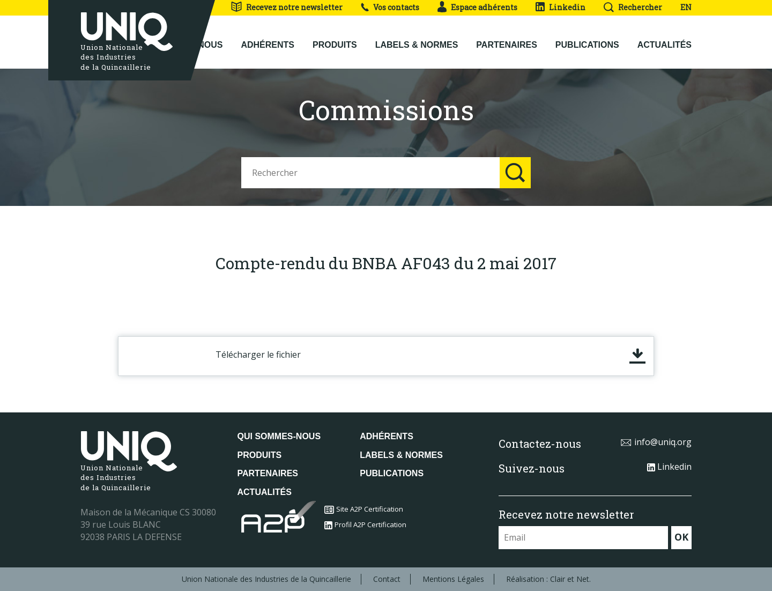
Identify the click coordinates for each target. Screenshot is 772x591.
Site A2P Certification (363, 509)
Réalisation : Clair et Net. (548, 579)
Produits (335, 43)
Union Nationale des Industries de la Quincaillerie (266, 579)
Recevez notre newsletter (287, 7)
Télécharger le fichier (258, 354)
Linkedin (560, 7)
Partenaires (506, 43)
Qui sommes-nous (279, 436)
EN (686, 7)
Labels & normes (416, 43)
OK (681, 536)
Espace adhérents (477, 7)
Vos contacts (390, 7)
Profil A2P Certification (365, 524)
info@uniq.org (656, 442)
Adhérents (267, 43)
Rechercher (633, 7)
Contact (386, 579)
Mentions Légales (453, 579)
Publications (587, 43)
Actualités (664, 43)
